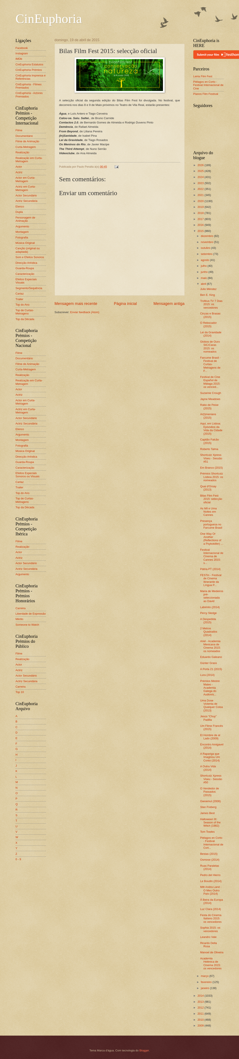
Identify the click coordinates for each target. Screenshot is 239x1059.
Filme (19, 130)
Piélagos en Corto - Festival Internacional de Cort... (211, 842)
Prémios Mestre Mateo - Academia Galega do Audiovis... (210, 687)
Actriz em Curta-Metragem (26, 188)
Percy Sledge (208, 613)
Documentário (24, 136)
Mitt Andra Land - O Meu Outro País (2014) (210, 890)
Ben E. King (207, 294)
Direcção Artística (26, 262)
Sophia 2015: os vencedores (210, 929)
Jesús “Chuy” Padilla (208, 718)
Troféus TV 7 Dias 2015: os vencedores (211, 304)
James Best (207, 813)
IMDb (19, 58)
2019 (200, 207)
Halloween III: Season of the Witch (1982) (210, 822)
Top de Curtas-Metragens (25, 312)
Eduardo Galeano (211, 657)
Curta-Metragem (26, 147)
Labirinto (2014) (210, 607)
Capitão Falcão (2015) (209, 441)
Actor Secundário (26, 195)
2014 (200, 995)
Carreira (21, 608)
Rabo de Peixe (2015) (209, 406)
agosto (205, 260)
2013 (200, 1001)
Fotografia (22, 237)
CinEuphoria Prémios (29, 69)
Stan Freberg (208, 807)
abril (204, 283)
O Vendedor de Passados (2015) (209, 792)
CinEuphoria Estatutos (29, 64)
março (205, 976)
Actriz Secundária (26, 200)
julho (204, 265)
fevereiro (207, 982)
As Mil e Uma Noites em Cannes (208, 512)
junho (204, 272)
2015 (200, 231)
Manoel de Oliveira (211, 952)
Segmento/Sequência (29, 288)
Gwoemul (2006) (210, 801)
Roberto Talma (209, 449)
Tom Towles (207, 831)
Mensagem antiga (168, 303)
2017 (200, 219)
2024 (200, 177)
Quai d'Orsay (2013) (208, 488)
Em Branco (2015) (211, 467)
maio (204, 278)
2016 (200, 225)
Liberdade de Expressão (31, 613)
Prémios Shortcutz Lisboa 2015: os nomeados (211, 477)
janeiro (205, 988)
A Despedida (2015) (208, 620)
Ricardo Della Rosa (208, 944)
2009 (200, 1025)
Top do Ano (22, 304)
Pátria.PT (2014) (210, 569)
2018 (200, 213)
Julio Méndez (208, 289)
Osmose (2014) (209, 859)
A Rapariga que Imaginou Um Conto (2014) (210, 757)
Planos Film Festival (205, 94)
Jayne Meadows (210, 399)
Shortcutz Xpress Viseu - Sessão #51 (211, 458)
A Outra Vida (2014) (208, 768)
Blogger (144, 1050)
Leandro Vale (208, 937)
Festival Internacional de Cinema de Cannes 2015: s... (211, 556)
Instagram (22, 53)
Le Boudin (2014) (211, 881)
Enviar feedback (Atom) (84, 312)
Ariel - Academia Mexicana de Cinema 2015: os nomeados (210, 646)
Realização (22, 152)
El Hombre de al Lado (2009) (210, 737)
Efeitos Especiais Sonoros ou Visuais (28, 474)
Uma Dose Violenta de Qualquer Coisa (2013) (211, 705)
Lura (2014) (207, 675)
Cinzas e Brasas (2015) (210, 315)
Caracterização (25, 273)
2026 (200, 165)
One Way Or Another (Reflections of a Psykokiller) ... (211, 538)
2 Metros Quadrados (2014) (208, 632)
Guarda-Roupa (25, 268)
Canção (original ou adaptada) (28, 250)
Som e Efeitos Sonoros (30, 257)
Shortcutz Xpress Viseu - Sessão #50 (211, 779)
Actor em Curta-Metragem (25, 179)
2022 (200, 189)
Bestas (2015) (209, 853)
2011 (200, 1013)
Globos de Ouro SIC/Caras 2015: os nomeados (210, 346)
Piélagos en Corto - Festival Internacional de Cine (208, 85)
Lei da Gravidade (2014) (210, 334)
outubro (206, 247)
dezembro (207, 236)
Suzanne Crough (210, 393)
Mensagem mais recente (76, 303)
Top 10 (20, 692)
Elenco (20, 206)
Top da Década (25, 319)
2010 (200, 1019)
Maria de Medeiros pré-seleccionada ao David (211, 596)
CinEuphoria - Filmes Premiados (29, 86)
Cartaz (20, 293)
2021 (200, 195)
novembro (207, 242)
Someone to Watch (27, 624)
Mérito (19, 619)
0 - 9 (18, 859)
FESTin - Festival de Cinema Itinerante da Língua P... (210, 580)
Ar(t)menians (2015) (208, 416)
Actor (19, 166)
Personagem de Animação (25, 219)
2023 (200, 183)
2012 (200, 1007)
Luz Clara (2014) (210, 909)
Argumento (22, 226)
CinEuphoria (49, 18)
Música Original (25, 243)
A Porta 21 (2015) (211, 669)
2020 (200, 201)
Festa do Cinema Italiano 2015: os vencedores (211, 918)
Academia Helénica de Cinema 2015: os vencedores (211, 963)
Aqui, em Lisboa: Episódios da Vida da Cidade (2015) (211, 428)
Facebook (22, 48)
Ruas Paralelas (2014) (209, 867)
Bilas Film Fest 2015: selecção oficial (211, 499)
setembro (207, 254)
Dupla (19, 212)
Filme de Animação (27, 141)
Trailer (19, 299)
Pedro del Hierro (210, 875)
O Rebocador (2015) (208, 324)
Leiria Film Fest (202, 76)
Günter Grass (208, 663)
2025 (200, 171)
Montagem (22, 231)
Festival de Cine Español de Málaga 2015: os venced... (210, 382)
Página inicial (125, 303)
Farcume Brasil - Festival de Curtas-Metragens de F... (210, 364)
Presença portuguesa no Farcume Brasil (211, 524)
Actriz (19, 172)
